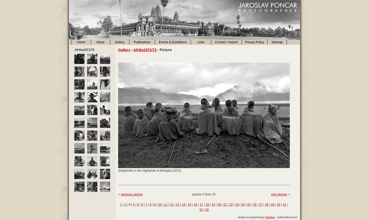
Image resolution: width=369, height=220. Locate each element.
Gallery (120, 42)
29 (272, 204)
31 (284, 204)
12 (171, 204)
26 (255, 204)
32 (201, 210)
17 (201, 204)
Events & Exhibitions (173, 42)
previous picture (132, 194)
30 (278, 204)
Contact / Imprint (226, 42)
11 (165, 204)
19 (213, 204)
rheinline (270, 217)
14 (183, 204)
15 (189, 204)
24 (242, 204)
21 (225, 204)
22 (231, 204)
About (100, 42)
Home (81, 42)
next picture (279, 194)
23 (237, 204)
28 (266, 204)
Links (200, 42)
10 (159, 204)
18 (207, 204)
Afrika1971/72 (144, 50)
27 (260, 204)
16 (195, 204)
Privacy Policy (254, 42)
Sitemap (277, 42)
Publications (142, 42)
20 (219, 204)
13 (177, 204)
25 (248, 204)
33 (207, 210)
